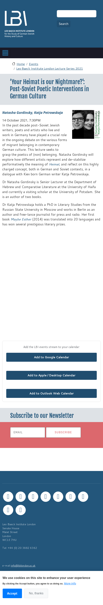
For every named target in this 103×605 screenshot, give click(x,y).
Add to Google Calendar (51, 357)
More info (70, 583)
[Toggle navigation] (5, 53)
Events (33, 64)
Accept (12, 593)
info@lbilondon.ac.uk (23, 565)
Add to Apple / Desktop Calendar (51, 375)
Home (21, 64)
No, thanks (36, 593)
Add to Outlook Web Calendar (51, 393)
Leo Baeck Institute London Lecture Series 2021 (49, 68)
